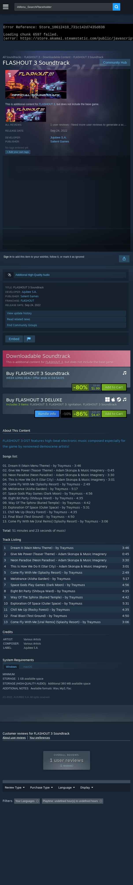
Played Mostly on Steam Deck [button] (21, 817)
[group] (66, 814)
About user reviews (14, 740)
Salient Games (59, 144)
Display (98, 795)
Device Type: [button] (115, 817)
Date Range (77, 795)
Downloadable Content (56, 59)
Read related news (18, 321)
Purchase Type (33, 795)
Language (57, 795)
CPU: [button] (81, 817)
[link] (86, 389)
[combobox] (64, 7)
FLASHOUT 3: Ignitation (65, 407)
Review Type (9, 795)
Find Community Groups (22, 327)
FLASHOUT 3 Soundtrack (100, 407)
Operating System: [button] (58, 817)
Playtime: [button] (103, 811)
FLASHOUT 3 (32, 59)
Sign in (8, 259)
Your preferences (40, 740)
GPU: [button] (95, 817)
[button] (114, 389)
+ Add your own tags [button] (18, 154)
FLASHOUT (27, 303)
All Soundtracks (12, 59)
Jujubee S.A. (58, 140)
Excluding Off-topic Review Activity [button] (69, 811)
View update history (19, 316)
